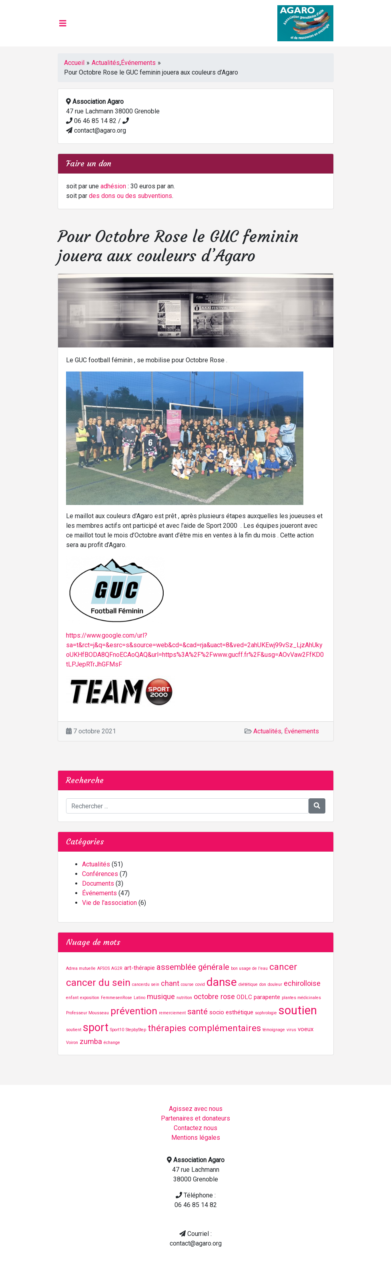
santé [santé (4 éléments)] (197, 1011)
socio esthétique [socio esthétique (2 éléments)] (231, 1012)
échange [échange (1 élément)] (112, 1042)
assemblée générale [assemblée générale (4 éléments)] (192, 967)
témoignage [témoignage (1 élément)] (274, 1029)
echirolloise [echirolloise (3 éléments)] (302, 983)
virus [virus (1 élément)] (291, 1029)
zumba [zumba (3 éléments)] (91, 1041)
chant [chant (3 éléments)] (170, 983)
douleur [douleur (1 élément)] (275, 984)
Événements (138, 63)
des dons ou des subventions (130, 196)
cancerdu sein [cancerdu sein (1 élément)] (145, 984)
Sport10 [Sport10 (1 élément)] (117, 1029)
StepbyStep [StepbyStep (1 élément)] (136, 1029)
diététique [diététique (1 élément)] (248, 984)
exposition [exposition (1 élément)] (89, 997)
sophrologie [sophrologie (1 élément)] (266, 1013)
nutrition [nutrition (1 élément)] (184, 997)
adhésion (113, 186)
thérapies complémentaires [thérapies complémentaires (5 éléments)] (204, 1028)
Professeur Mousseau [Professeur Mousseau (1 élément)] (87, 1013)
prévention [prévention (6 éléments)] (133, 1011)
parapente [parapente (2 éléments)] (267, 997)
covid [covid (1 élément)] (200, 984)
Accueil (74, 63)
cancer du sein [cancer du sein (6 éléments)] (98, 982)
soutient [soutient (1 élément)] (73, 1029)
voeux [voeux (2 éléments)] (306, 1029)
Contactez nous (195, 1128)
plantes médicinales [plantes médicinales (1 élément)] (301, 997)
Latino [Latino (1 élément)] (139, 997)
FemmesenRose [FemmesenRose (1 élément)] (116, 997)
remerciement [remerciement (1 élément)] (172, 1013)
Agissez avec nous (196, 1108)
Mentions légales (195, 1137)
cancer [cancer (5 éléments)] (283, 966)
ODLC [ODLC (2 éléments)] (244, 997)
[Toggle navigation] (63, 23)
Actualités (106, 63)
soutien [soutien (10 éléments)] (298, 1010)
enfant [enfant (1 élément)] (72, 997)
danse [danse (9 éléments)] (222, 982)
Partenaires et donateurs (195, 1118)
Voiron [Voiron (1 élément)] (72, 1042)
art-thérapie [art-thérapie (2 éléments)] (139, 967)
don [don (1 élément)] (262, 984)
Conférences (100, 874)
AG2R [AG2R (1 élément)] (116, 968)
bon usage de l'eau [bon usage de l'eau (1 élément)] (249, 968)
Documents (98, 883)
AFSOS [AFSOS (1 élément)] (103, 968)
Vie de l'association (109, 903)
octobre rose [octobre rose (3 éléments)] (214, 996)
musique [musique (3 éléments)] (161, 996)
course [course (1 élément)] (187, 984)
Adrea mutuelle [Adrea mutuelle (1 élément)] (81, 968)
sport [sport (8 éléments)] (95, 1027)
